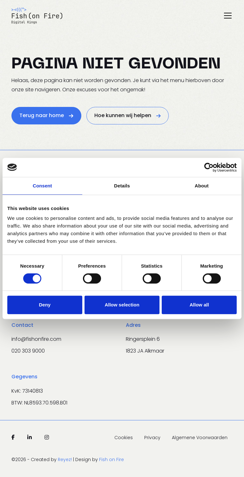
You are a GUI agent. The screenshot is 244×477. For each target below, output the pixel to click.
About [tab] (202, 185)
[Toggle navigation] (228, 16)
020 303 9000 (28, 350)
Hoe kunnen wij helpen (127, 115)
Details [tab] (122, 185)
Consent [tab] (42, 185)
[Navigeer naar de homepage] (36, 15)
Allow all (199, 304)
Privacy (153, 437)
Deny (45, 304)
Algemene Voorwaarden (199, 437)
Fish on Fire (111, 459)
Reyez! (65, 459)
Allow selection (122, 304)
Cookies (124, 437)
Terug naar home (46, 115)
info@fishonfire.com (36, 339)
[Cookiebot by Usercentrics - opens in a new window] (209, 167)
